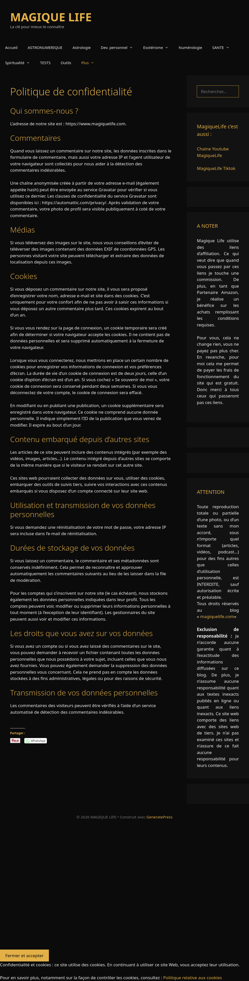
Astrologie (81, 47)
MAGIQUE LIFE (51, 17)
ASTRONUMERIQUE (45, 47)
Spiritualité (20, 62)
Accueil (11, 47)
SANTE (223, 47)
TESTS (45, 62)
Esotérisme (158, 47)
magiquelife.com (217, 616)
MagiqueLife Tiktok (216, 168)
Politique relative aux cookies (192, 977)
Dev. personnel (119, 47)
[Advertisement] (124, 887)
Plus (90, 62)
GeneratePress (159, 816)
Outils (66, 62)
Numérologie (190, 47)
